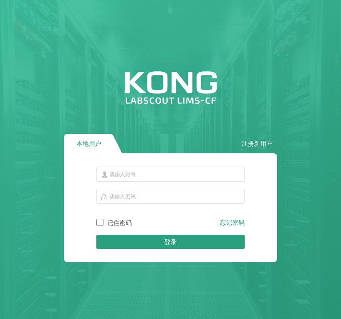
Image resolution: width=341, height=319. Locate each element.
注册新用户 (257, 143)
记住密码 (119, 222)
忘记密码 (232, 222)
